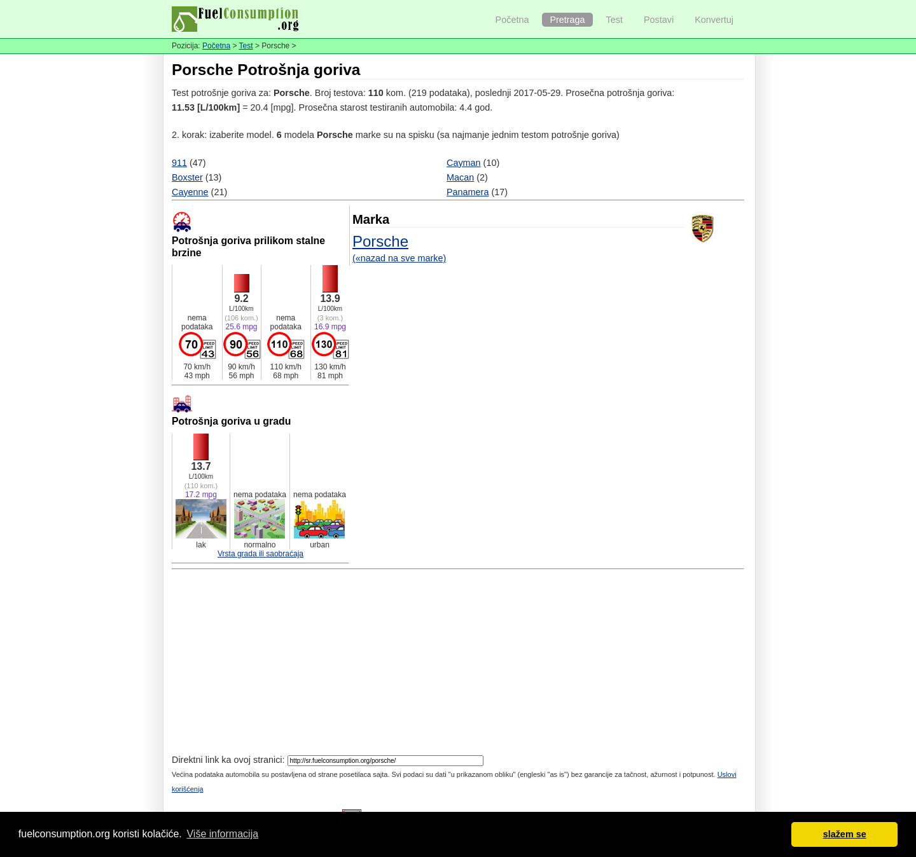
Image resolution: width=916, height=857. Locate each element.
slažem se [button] (844, 834)
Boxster (187, 177)
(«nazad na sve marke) (399, 258)
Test (614, 20)
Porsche (380, 241)
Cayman (464, 163)
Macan (460, 177)
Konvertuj (714, 20)
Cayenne (190, 192)
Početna (512, 20)
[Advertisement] (458, 664)
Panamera (468, 192)
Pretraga (567, 20)
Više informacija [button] (222, 833)
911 (179, 163)
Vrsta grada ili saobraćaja (260, 553)
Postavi (659, 20)
